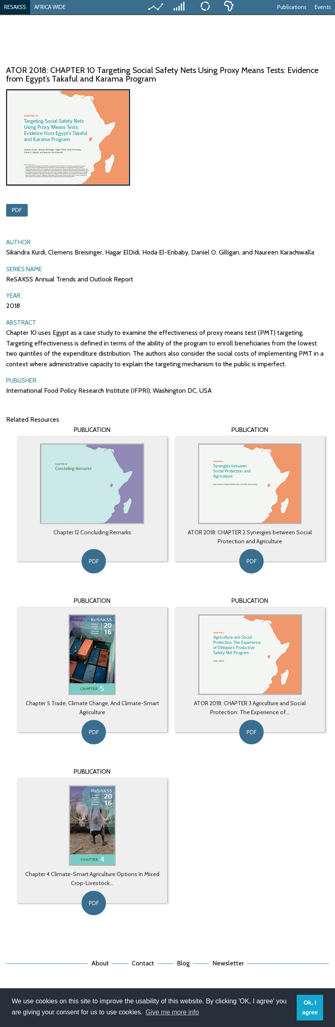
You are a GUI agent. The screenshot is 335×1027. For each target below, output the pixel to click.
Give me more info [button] (172, 1012)
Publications (291, 7)
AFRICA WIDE (50, 7)
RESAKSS (15, 7)
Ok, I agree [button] (309, 1007)
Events (323, 7)
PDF (17, 210)
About (100, 963)
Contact (142, 963)
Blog (183, 963)
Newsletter (228, 963)
